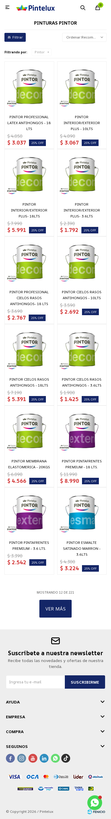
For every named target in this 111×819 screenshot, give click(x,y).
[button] (82, 7)
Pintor (40, 52)
